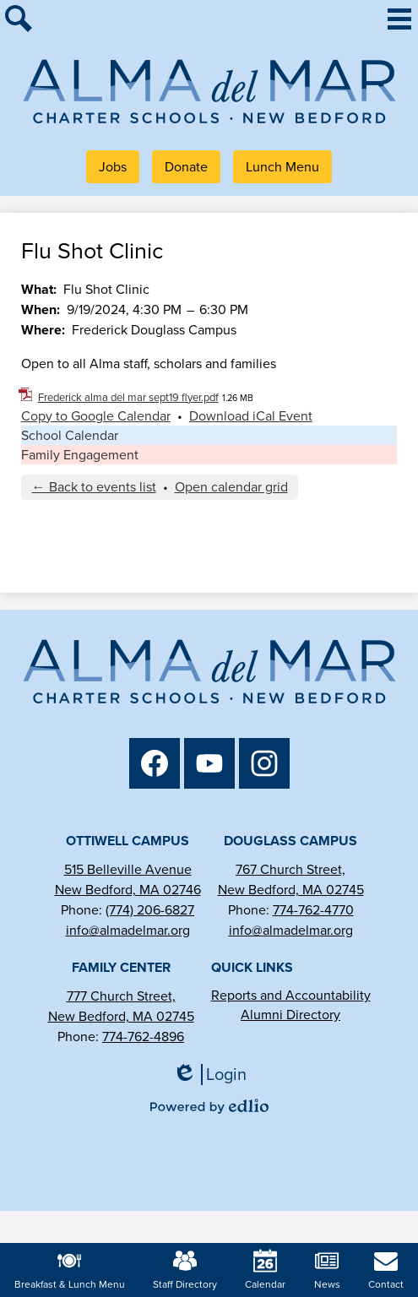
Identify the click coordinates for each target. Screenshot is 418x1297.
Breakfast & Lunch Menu (69, 1270)
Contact (386, 1270)
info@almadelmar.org (128, 930)
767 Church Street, (290, 869)
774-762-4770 (313, 910)
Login (209, 1074)
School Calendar (69, 435)
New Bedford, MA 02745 (291, 889)
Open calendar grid (231, 487)
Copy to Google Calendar (96, 416)
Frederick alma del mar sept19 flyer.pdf (128, 397)
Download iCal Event (250, 416)
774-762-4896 (143, 1036)
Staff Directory (185, 1270)
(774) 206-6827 (150, 910)
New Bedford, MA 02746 (128, 889)
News (327, 1270)
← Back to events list (94, 487)
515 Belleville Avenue (128, 869)
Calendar (265, 1270)
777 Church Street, (121, 996)
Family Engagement (79, 454)
